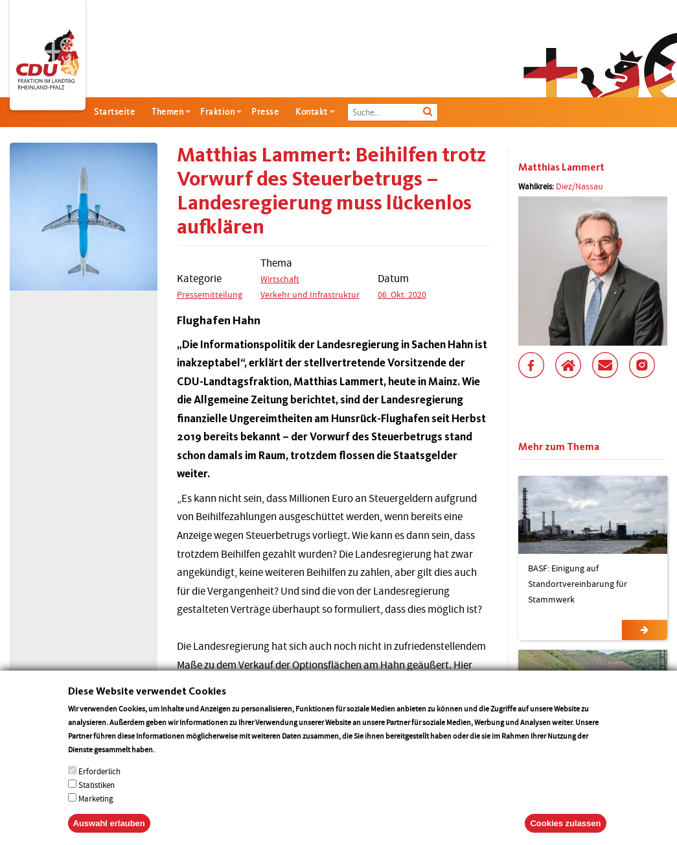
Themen (167, 111)
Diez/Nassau (579, 186)
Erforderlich (99, 785)
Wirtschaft (279, 279)
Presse (265, 111)
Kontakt (311, 111)
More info (173, 762)
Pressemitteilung (209, 294)
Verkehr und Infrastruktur (310, 294)
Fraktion (217, 111)
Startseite (114, 111)
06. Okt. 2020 (402, 294)
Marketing (95, 812)
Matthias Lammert (561, 167)
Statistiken (96, 798)
